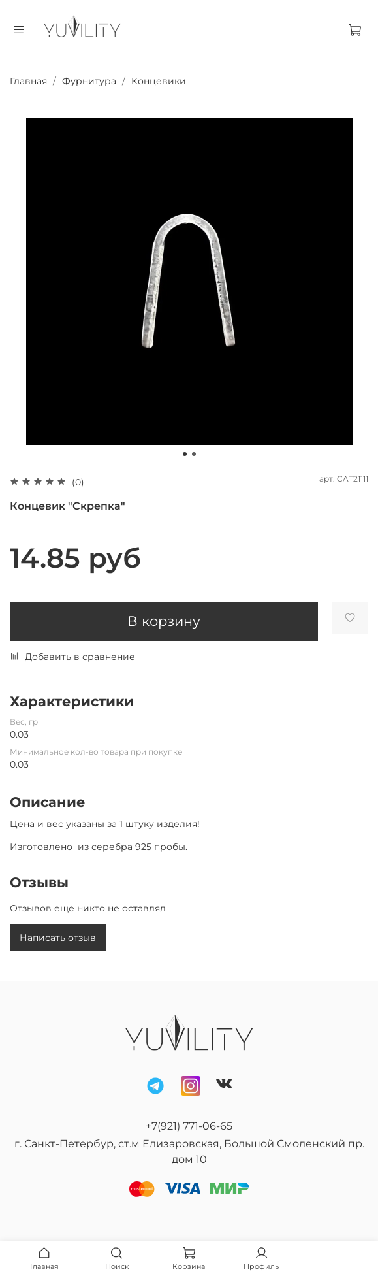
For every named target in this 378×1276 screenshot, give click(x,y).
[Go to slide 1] (185, 454)
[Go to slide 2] (194, 454)
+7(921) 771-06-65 (189, 1126)
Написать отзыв (58, 937)
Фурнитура (89, 81)
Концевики (158, 81)
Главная (28, 81)
